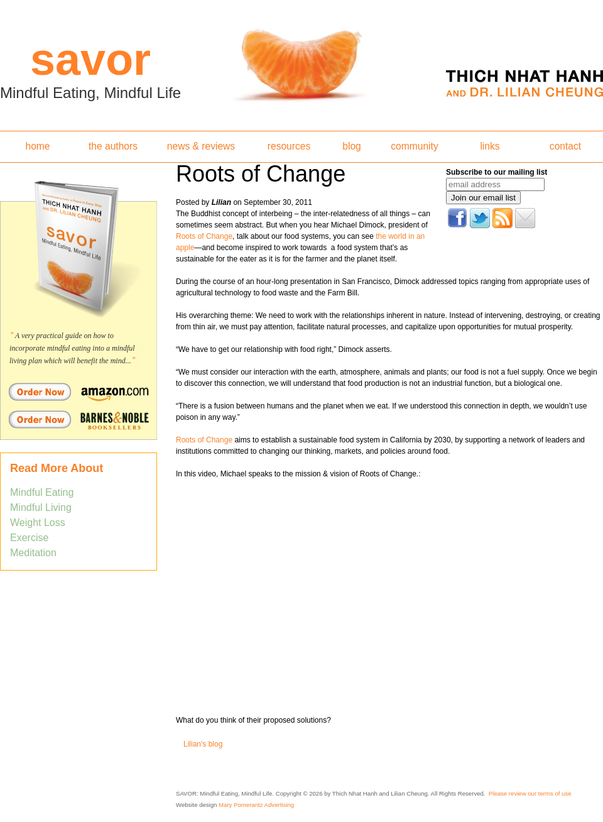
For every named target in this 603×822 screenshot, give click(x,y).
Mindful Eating (41, 492)
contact (565, 146)
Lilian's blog (202, 744)
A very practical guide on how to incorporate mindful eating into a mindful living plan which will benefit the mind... (72, 348)
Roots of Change (204, 236)
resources (289, 146)
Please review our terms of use (530, 793)
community (414, 146)
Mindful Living (41, 507)
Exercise (29, 537)
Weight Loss (37, 522)
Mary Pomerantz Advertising (256, 804)
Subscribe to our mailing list (496, 172)
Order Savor (78, 391)
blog (351, 146)
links (489, 146)
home (37, 146)
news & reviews (201, 146)
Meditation (33, 552)
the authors (113, 146)
